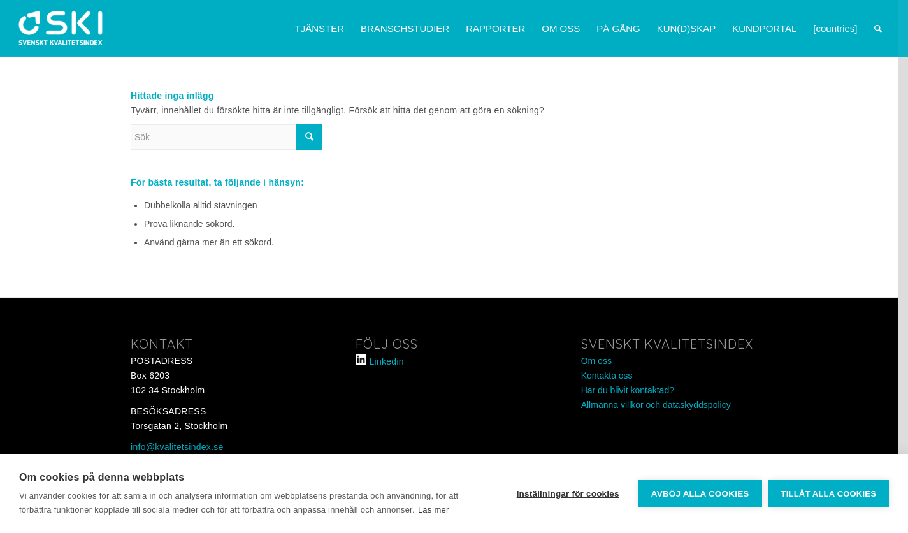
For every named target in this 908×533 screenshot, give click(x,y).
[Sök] (878, 29)
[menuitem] (319, 29)
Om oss (596, 361)
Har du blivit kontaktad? (627, 390)
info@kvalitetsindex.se (177, 447)
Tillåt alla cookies (828, 494)
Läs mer (433, 510)
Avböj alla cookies (700, 494)
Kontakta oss (607, 375)
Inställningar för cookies (568, 494)
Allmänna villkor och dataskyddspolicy (656, 405)
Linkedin (387, 361)
